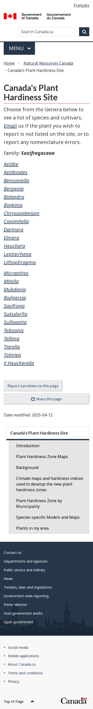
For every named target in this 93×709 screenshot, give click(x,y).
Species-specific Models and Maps (48, 517)
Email (10, 125)
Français (81, 5)
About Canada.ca (21, 664)
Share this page (46, 398)
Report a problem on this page (33, 385)
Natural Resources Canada (48, 63)
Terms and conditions (25, 673)
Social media (18, 647)
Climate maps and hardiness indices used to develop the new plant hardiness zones (49, 484)
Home (9, 63)
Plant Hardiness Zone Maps (42, 456)
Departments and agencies (26, 561)
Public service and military (24, 570)
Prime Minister (15, 604)
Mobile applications (23, 656)
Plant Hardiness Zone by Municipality (39, 503)
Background (27, 467)
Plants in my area (32, 528)
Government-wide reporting (26, 596)
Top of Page (19, 701)
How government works (23, 613)
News (8, 578)
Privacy (13, 681)
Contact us (13, 552)
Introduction (27, 445)
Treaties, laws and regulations (28, 587)
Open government (18, 622)
